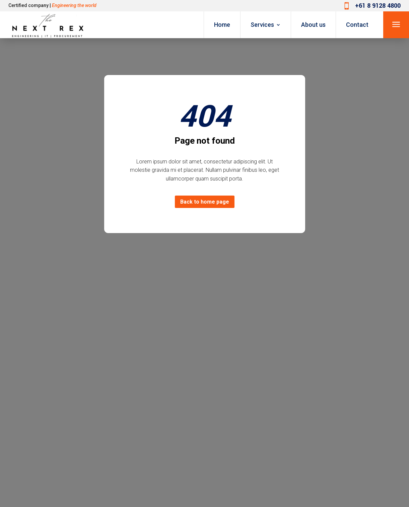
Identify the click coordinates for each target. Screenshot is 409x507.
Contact (357, 24)
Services (262, 24)
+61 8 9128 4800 (378, 5)
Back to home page (204, 202)
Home (222, 24)
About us (313, 24)
